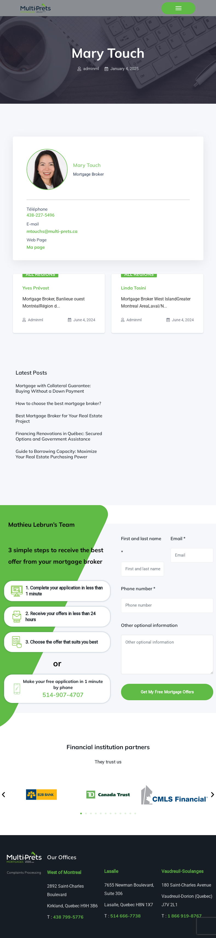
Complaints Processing (24, 872)
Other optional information (149, 625)
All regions (40, 274)
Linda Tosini (133, 288)
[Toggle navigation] (178, 8)
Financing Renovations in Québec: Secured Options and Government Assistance (59, 436)
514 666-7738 (125, 916)
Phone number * (138, 588)
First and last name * (141, 545)
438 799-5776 (68, 917)
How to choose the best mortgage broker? (58, 403)
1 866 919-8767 (185, 916)
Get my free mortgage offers (167, 692)
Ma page (36, 247)
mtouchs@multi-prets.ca (52, 231)
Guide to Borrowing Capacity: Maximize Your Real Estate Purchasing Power (56, 453)
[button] (3, 794)
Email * (178, 538)
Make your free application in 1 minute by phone (63, 688)
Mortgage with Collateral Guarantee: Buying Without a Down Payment (53, 388)
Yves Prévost (35, 288)
